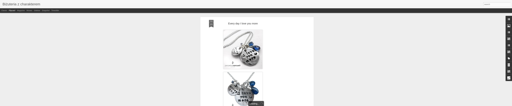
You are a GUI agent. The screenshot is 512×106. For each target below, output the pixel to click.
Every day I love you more (243, 22)
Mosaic (29, 10)
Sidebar (37, 10)
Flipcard (12, 10)
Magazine (21, 10)
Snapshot (46, 10)
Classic (4, 10)
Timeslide (55, 10)
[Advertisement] (291, 59)
